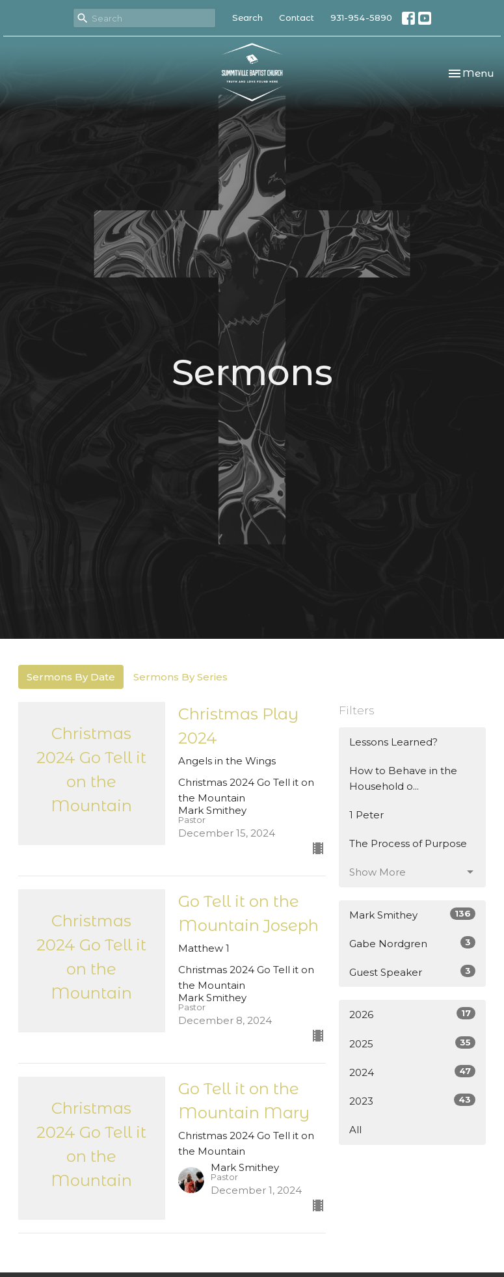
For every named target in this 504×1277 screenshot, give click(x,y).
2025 (412, 1043)
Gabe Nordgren (412, 943)
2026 (412, 1014)
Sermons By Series (180, 677)
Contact (296, 17)
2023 (412, 1100)
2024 (412, 1072)
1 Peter (366, 815)
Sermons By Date (71, 677)
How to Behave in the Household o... (403, 778)
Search (247, 17)
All (355, 1129)
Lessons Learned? (393, 742)
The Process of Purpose (408, 843)
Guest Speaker (412, 971)
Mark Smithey (412, 914)
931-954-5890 (361, 17)
